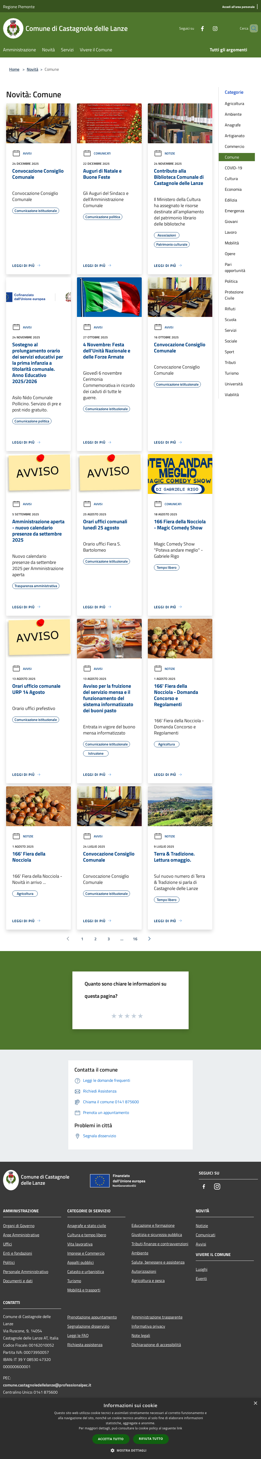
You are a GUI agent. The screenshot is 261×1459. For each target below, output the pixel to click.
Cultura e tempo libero (86, 1235)
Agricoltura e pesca (148, 1280)
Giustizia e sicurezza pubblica (157, 1234)
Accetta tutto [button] (111, 1439)
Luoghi (201, 1269)
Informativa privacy (148, 1326)
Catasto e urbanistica (85, 1271)
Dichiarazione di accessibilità (156, 1345)
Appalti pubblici (80, 1262)
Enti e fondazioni (17, 1253)
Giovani (231, 221)
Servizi (231, 330)
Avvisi (22, 153)
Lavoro (231, 232)
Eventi (201, 1278)
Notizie (164, 153)
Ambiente (233, 114)
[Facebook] (194, 28)
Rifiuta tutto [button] (151, 1439)
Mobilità (232, 243)
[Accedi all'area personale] (238, 7)
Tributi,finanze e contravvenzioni (160, 1244)
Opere (230, 254)
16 (135, 939)
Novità (32, 69)
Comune (232, 157)
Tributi (230, 362)
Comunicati (97, 153)
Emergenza (234, 211)
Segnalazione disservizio (88, 1326)
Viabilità (232, 395)
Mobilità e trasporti (83, 1290)
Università (234, 384)
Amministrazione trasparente (157, 1317)
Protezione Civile (234, 295)
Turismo (232, 373)
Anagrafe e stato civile (86, 1226)
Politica (231, 281)
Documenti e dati (18, 1281)
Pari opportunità (235, 267)
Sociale (231, 341)
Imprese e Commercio (86, 1253)
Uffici (7, 1244)
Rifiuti (230, 309)
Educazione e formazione (153, 1225)
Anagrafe (233, 125)
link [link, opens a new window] (179, 1428)
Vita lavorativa (80, 1244)
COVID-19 (233, 168)
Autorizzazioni (144, 1271)
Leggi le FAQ (78, 1335)
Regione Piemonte (19, 7)
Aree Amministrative (21, 1235)
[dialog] (130, 1428)
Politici (9, 1262)
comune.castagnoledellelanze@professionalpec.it (47, 1385)
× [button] (255, 1403)
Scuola (230, 319)
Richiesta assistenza (84, 1345)
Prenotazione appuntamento (92, 1317)
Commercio (234, 146)
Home (14, 69)
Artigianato (234, 136)
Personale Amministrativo (25, 1271)
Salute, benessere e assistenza (158, 1262)
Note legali (141, 1335)
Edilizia (231, 200)
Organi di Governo (18, 1226)
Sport (229, 352)
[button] (130, 1450)
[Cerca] (252, 28)
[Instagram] (206, 28)
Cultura (231, 178)
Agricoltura (234, 103)
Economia (233, 189)
